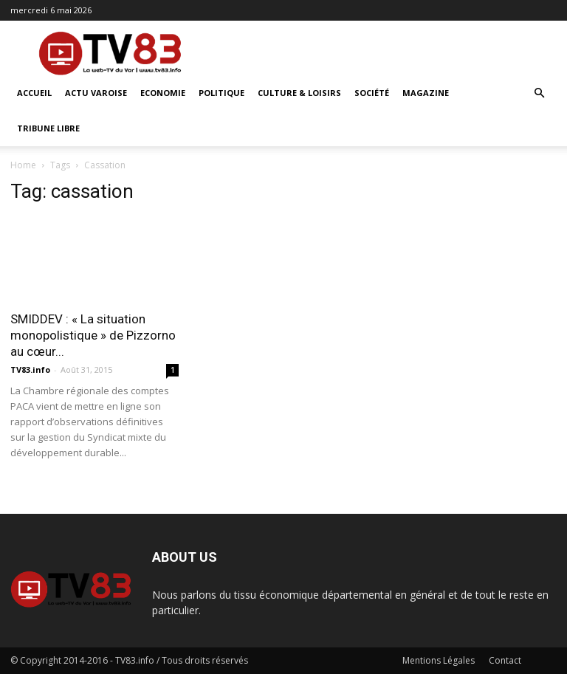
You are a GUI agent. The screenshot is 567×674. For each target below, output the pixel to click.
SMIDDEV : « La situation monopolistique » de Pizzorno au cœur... (93, 335)
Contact (505, 660)
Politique (221, 92)
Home (23, 165)
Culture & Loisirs (299, 92)
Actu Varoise (96, 92)
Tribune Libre (48, 128)
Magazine (425, 92)
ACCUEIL (34, 92)
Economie (162, 92)
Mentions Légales (438, 660)
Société (371, 92)
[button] (539, 93)
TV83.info (30, 369)
